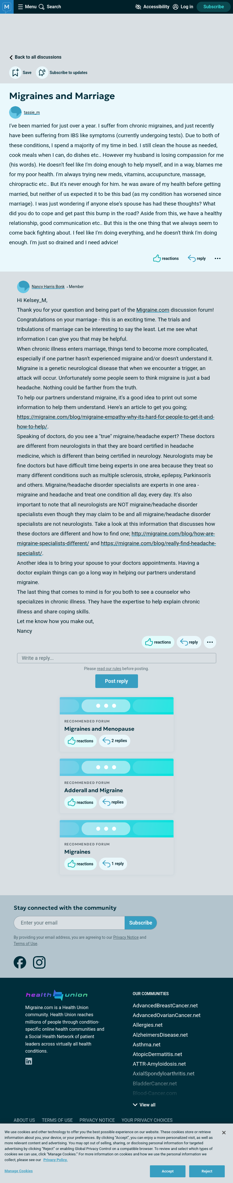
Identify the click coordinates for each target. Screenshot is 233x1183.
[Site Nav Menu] (27, 7)
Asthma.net (147, 1044)
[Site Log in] (183, 7)
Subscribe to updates (61, 72)
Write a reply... (38, 658)
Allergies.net (148, 1025)
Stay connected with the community (65, 907)
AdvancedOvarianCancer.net (167, 1015)
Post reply (116, 681)
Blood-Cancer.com (155, 1093)
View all (144, 1105)
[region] (116, 1153)
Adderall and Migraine (93, 790)
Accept (168, 1171)
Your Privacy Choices (146, 1120)
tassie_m (32, 112)
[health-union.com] (56, 994)
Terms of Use (25, 943)
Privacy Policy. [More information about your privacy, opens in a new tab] (55, 1160)
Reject (207, 1171)
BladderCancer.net (155, 1083)
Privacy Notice (126, 937)
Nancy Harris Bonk (48, 286)
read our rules (109, 668)
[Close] (224, 1132)
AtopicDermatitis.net (157, 1054)
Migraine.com (152, 310)
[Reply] (196, 258)
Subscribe (213, 6)
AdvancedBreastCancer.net (165, 1005)
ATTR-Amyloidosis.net (159, 1064)
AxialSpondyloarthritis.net (164, 1073)
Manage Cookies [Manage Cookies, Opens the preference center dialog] (19, 1171)
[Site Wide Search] (50, 7)
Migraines (77, 851)
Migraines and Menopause (99, 728)
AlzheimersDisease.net (160, 1035)
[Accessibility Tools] (152, 7)
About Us (24, 1120)
